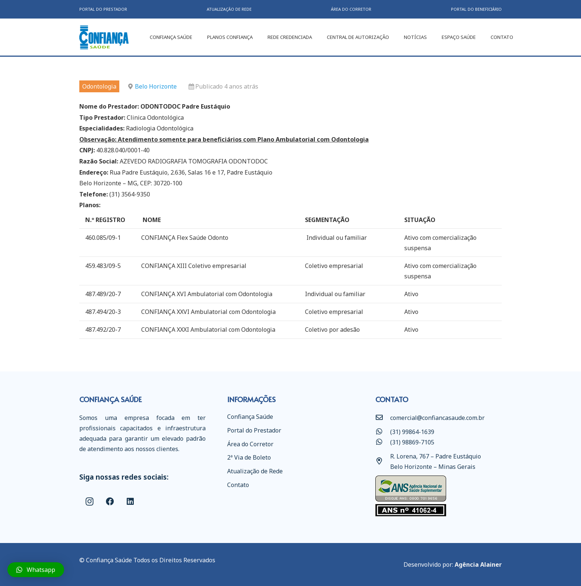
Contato (238, 485)
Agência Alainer (478, 564)
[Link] (104, 37)
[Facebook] (110, 501)
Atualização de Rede (255, 471)
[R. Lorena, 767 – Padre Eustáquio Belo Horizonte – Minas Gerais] (382, 461)
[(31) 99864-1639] (382, 432)
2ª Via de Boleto (249, 457)
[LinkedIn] (130, 501)
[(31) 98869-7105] (382, 442)
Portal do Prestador (254, 430)
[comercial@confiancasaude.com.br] (382, 418)
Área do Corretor (250, 444)
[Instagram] (89, 501)
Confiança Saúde (250, 417)
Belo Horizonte (156, 86)
